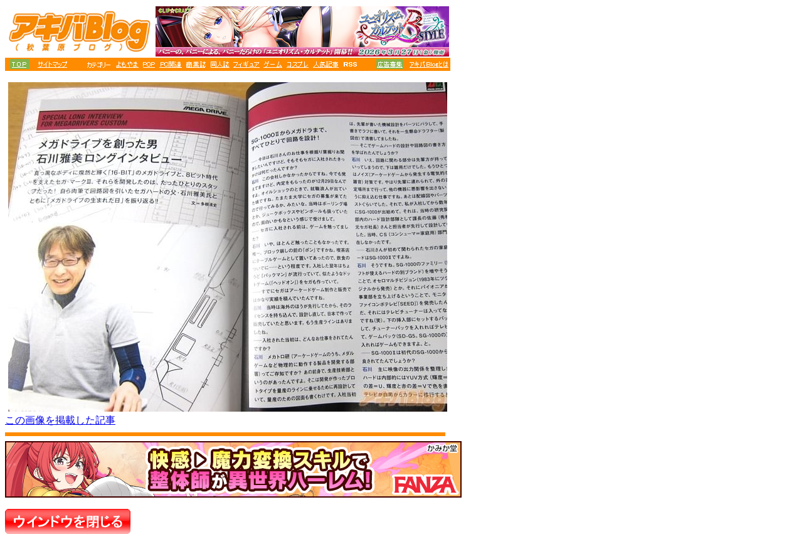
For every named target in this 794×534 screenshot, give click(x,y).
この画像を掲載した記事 (60, 420)
